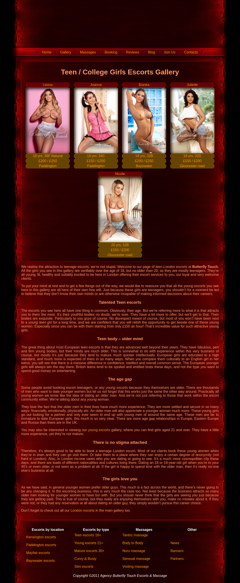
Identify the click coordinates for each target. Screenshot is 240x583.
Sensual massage (136, 559)
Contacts (191, 52)
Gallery (65, 52)
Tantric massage (135, 535)
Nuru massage (133, 551)
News (174, 543)
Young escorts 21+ (88, 543)
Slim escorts (83, 566)
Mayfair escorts (38, 553)
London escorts (82, 510)
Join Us (169, 52)
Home (46, 52)
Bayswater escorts (40, 560)
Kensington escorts (41, 537)
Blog (151, 52)
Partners (177, 559)
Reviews (132, 52)
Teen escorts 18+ (87, 535)
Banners (177, 551)
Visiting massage (135, 566)
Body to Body (132, 543)
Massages (88, 52)
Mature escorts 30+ (89, 551)
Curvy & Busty (85, 559)
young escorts (99, 430)
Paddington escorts (41, 545)
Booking (111, 52)
